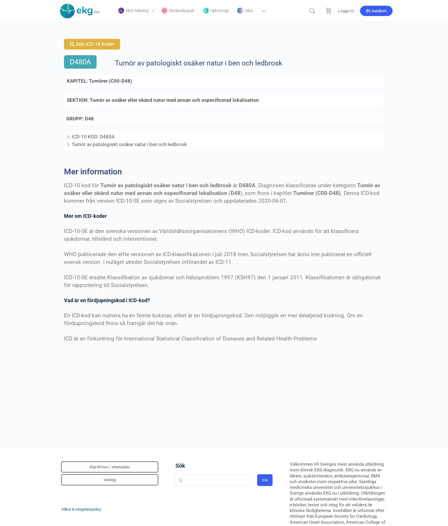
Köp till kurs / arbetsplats (110, 467)
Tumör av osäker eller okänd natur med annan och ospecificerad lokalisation (174, 100)
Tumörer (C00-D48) (110, 81)
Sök (180, 465)
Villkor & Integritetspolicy (81, 509)
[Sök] (312, 10)
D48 (89, 118)
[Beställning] (328, 11)
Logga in (346, 11)
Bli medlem (376, 11)
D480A (80, 62)
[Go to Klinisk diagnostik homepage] (79, 10)
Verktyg (110, 480)
